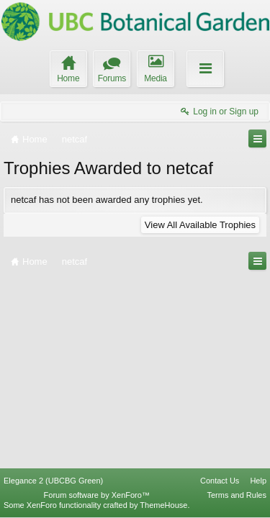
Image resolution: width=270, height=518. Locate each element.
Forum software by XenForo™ (97, 495)
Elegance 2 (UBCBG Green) (53, 480)
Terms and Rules (236, 495)
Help (258, 480)
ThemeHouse (163, 505)
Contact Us (219, 480)
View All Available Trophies (200, 224)
